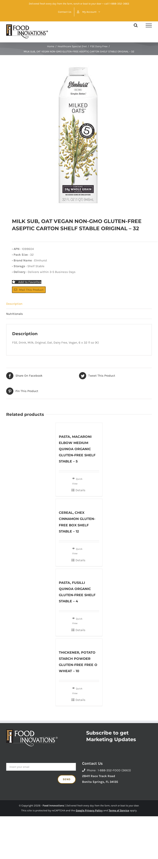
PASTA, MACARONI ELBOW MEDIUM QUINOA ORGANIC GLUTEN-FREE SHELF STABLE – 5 (77, 449)
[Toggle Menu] (149, 25)
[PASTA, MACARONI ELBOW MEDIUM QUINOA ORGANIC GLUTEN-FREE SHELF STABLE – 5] (79, 426)
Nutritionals (14, 314)
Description (14, 304)
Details (80, 490)
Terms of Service (119, 810)
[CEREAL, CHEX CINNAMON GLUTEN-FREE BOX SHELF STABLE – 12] (79, 502)
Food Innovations (53, 805)
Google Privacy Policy (89, 810)
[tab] (79, 304)
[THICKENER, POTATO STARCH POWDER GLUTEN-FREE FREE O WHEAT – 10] (79, 642)
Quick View (77, 481)
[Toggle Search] (136, 25)
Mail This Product (29, 290)
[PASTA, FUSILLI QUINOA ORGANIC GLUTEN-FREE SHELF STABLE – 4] (79, 572)
